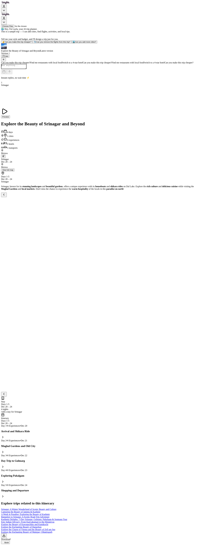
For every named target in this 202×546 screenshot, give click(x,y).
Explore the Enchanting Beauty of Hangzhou (21, 528)
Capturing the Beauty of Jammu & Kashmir (20, 512)
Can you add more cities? (84, 42)
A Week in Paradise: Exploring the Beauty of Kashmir (25, 515)
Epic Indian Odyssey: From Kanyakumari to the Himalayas (27, 523)
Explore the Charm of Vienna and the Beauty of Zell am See (28, 530)
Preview (5, 118)
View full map (7, 171)
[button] (101, 47)
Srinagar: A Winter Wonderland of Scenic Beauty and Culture (28, 510)
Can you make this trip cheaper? (17, 42)
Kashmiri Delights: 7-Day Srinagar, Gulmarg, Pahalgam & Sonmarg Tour (34, 520)
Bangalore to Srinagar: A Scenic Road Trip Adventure (25, 517)
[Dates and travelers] (4, 72)
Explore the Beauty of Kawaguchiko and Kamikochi (24, 525)
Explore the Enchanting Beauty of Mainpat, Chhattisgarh (26, 533)
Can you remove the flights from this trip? (52, 42)
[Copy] (5, 56)
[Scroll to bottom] (3, 59)
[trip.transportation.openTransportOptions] (3, 157)
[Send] (9, 72)
